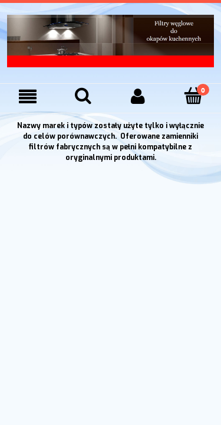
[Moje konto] (138, 96)
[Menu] (27, 96)
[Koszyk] (193, 96)
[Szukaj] (83, 96)
